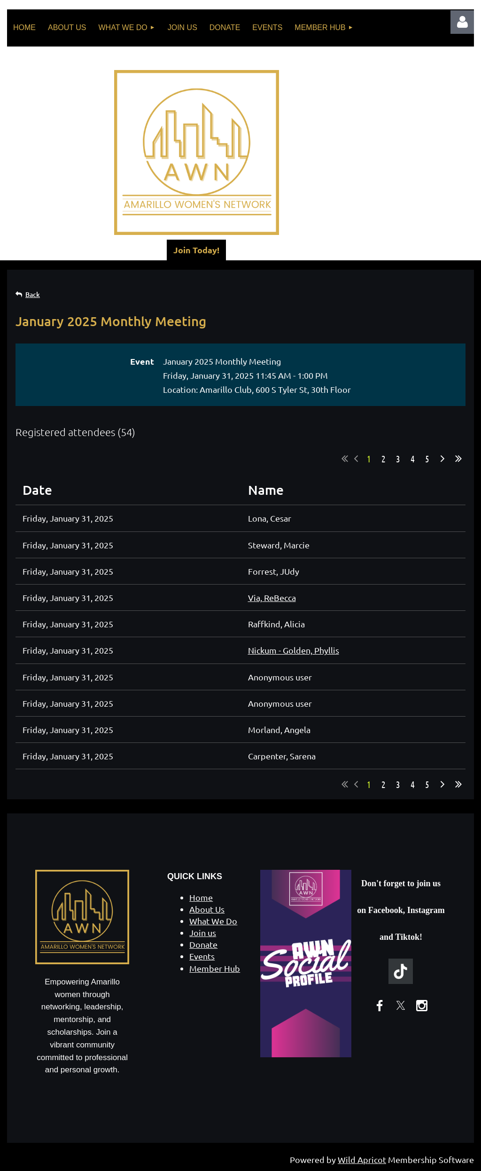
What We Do (213, 921)
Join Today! (196, 249)
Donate (203, 944)
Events (202, 956)
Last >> (458, 458)
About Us (207, 909)
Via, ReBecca (272, 597)
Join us (202, 932)
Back (32, 294)
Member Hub (214, 968)
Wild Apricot (362, 1159)
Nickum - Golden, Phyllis (293, 650)
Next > (442, 458)
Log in (462, 22)
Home (201, 897)
